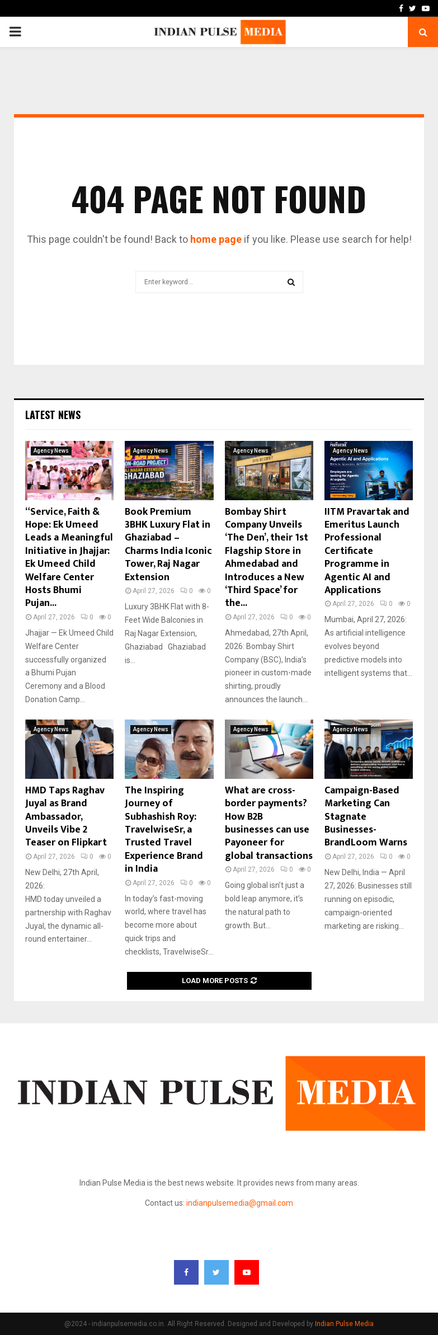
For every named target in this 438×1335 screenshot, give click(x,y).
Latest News (53, 414)
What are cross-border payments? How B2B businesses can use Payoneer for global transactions (269, 823)
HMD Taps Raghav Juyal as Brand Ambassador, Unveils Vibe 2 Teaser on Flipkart (66, 817)
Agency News (51, 451)
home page (216, 239)
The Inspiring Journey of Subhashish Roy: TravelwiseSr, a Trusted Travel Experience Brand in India (164, 829)
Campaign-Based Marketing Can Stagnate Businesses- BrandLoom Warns (365, 817)
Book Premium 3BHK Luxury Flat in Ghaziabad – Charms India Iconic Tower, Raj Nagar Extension (168, 545)
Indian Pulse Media (344, 1324)
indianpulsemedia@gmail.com (239, 1202)
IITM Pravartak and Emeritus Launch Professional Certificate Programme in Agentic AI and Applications (366, 551)
